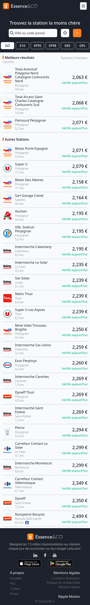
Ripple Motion (69, 596)
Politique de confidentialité (63, 583)
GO (7, 45)
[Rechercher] (77, 33)
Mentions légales (69, 587)
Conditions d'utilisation (65, 578)
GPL (82, 45)
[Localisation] (65, 33)
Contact (15, 589)
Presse (14, 594)
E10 (22, 45)
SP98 (52, 45)
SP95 (37, 45)
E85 (67, 45)
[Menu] (83, 6)
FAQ (12, 583)
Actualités (16, 578)
